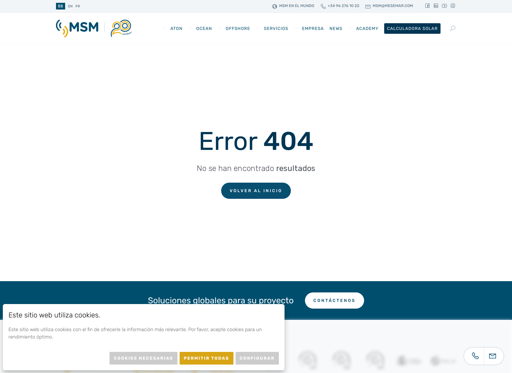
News (336, 28)
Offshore (238, 28)
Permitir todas (206, 358)
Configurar (257, 358)
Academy (367, 28)
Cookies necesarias (143, 358)
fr (77, 6)
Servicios (276, 28)
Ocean (204, 28)
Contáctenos (334, 300)
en (70, 6)
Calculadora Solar (412, 28)
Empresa (313, 28)
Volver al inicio (256, 190)
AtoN (176, 28)
